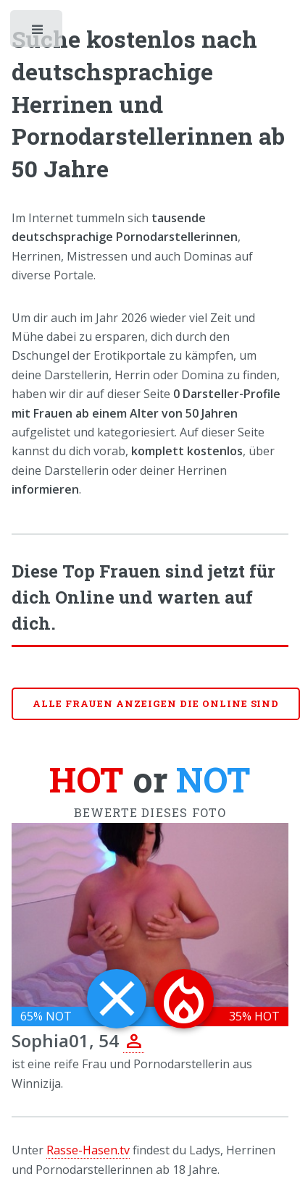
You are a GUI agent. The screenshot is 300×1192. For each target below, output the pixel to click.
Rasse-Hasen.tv (88, 1150)
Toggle (37, 32)
